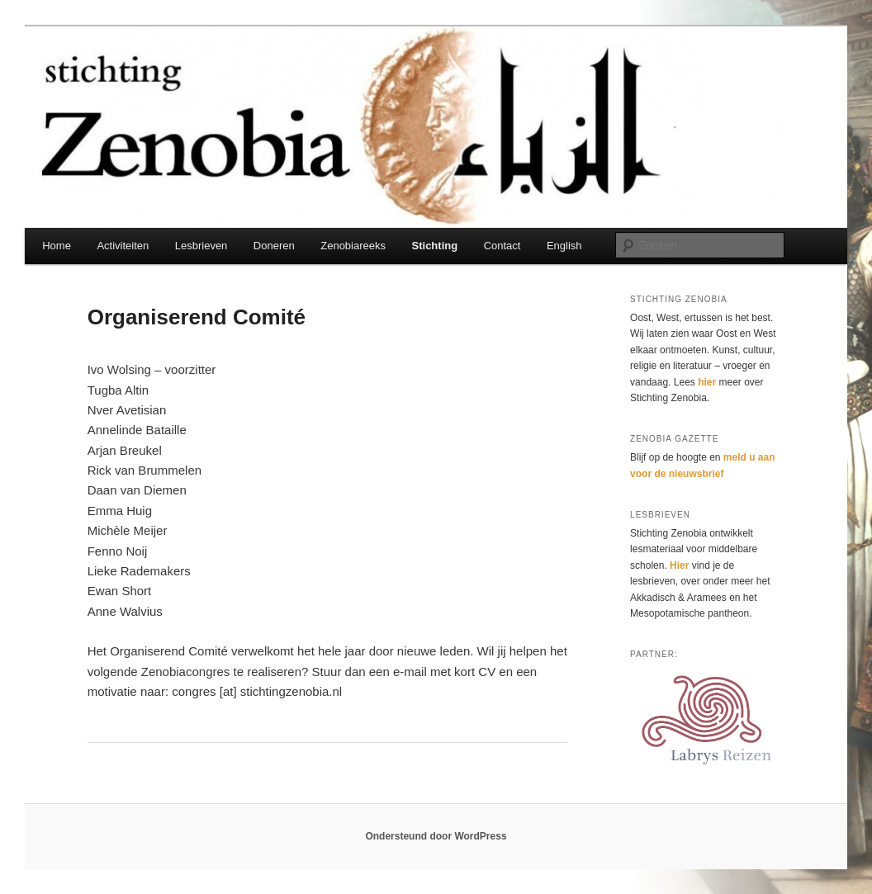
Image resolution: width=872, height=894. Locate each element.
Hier (679, 565)
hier (707, 382)
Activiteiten (123, 245)
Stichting (435, 245)
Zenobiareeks (353, 245)
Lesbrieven (201, 245)
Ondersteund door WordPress (435, 836)
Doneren (274, 245)
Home (56, 245)
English (564, 245)
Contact (502, 245)
